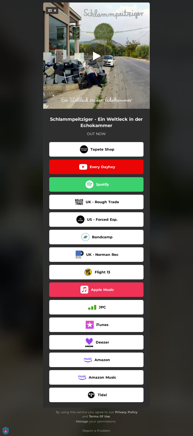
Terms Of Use (99, 416)
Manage (82, 421)
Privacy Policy (126, 412)
